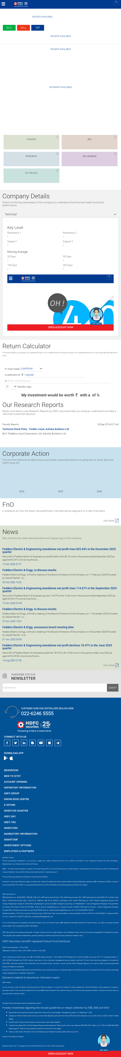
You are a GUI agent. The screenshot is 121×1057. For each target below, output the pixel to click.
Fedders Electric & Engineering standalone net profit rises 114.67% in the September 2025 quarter (59, 589)
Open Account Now (60, 1053)
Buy (9, 27)
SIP (38, 27)
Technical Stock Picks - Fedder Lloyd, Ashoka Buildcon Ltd (35, 429)
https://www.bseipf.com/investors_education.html (18, 997)
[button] (31, 369)
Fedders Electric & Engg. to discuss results (29, 570)
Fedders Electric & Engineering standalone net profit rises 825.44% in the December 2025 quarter (59, 550)
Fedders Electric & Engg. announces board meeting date (38, 627)
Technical (11, 214)
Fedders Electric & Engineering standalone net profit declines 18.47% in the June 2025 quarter (57, 647)
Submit (113, 687)
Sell (23, 27)
